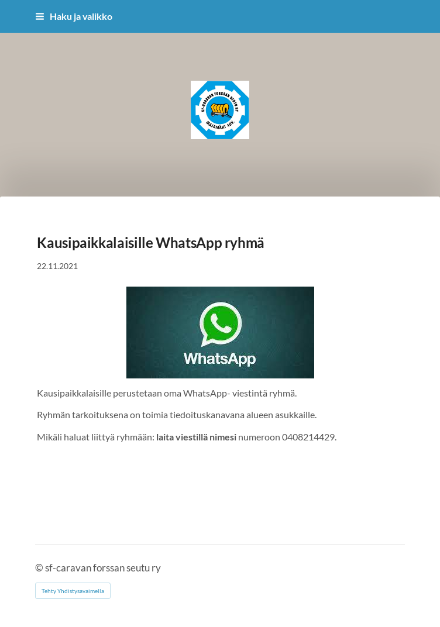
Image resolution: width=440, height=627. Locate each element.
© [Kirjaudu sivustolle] (40, 568)
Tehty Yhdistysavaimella (73, 590)
